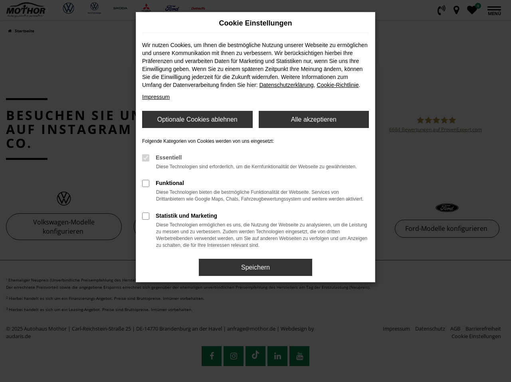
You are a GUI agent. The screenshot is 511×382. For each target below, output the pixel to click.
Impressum (156, 97)
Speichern (255, 267)
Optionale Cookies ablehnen (197, 119)
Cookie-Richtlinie (337, 85)
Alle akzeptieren (314, 119)
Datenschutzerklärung (286, 85)
